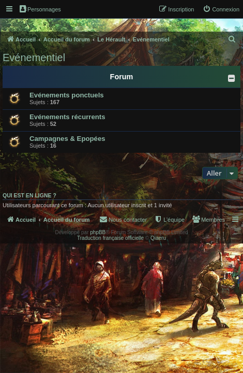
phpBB (97, 232)
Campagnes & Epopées (67, 138)
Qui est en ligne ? (29, 195)
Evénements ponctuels (66, 95)
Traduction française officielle (110, 238)
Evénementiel (34, 57)
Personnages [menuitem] (40, 8)
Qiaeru (158, 238)
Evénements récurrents (67, 117)
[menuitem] (221, 9)
